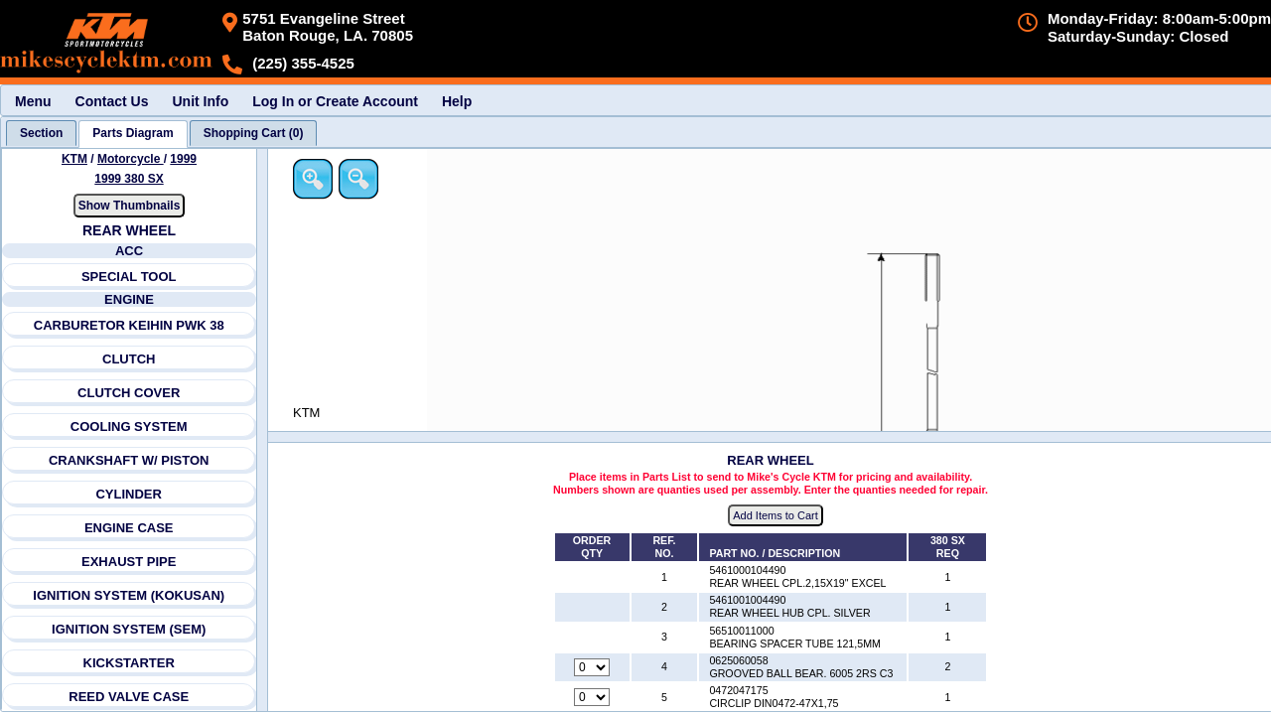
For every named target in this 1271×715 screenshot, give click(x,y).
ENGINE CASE (129, 527)
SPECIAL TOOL (129, 276)
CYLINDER (128, 494)
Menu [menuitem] (33, 101)
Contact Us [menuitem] (112, 101)
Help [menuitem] (457, 101)
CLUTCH (128, 359)
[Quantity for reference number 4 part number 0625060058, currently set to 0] (592, 667)
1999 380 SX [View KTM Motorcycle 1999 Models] (128, 179)
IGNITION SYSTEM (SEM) (129, 629)
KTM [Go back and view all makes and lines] (74, 159)
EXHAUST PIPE (128, 561)
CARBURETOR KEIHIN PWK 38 (129, 325)
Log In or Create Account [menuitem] (335, 101)
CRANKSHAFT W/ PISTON (129, 460)
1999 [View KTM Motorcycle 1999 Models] (183, 159)
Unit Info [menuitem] (200, 101)
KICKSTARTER (129, 662)
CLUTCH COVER (128, 392)
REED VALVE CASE (129, 696)
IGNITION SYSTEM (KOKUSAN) (128, 595)
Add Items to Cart (775, 515)
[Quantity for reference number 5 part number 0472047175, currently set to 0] (592, 697)
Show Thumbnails (129, 206)
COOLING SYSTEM (129, 426)
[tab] (41, 133)
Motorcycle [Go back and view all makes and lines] (130, 159)
